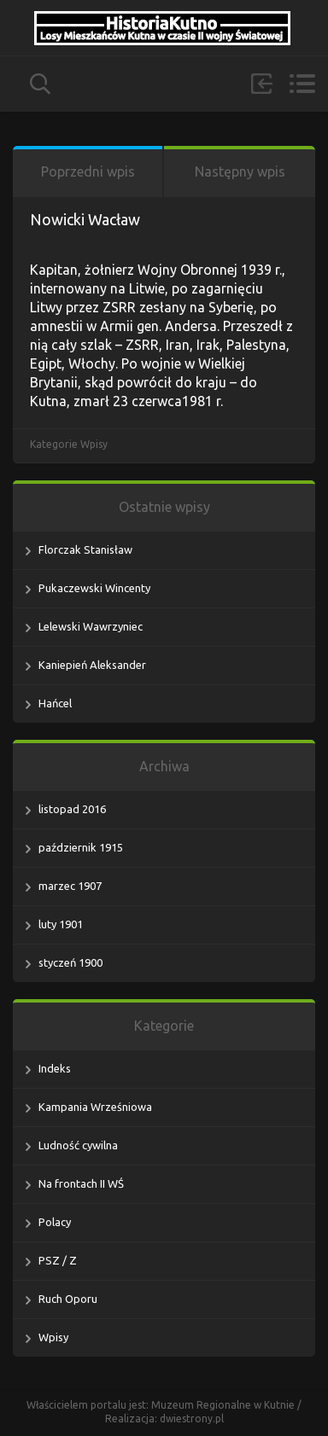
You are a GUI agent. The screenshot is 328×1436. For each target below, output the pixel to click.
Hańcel (55, 703)
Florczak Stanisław (85, 549)
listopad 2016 (72, 809)
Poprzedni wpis (88, 171)
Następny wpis (240, 171)
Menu (302, 83)
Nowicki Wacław (85, 219)
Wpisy (94, 444)
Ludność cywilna (78, 1145)
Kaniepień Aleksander (92, 665)
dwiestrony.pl (192, 1418)
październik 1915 (80, 847)
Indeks (54, 1068)
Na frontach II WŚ (81, 1183)
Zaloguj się (261, 83)
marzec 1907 (70, 886)
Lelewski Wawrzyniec (90, 626)
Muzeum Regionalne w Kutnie (224, 1404)
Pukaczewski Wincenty (94, 588)
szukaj (40, 84)
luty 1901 (60, 924)
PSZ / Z (57, 1260)
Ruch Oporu (67, 1299)
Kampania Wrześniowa (95, 1107)
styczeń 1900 (70, 962)
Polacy (54, 1222)
